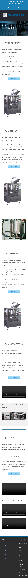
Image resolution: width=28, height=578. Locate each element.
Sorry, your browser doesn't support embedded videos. (14, 392)
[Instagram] (5, 554)
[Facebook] (5, 546)
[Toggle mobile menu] (25, 19)
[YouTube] (5, 558)
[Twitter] (5, 550)
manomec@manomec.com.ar (14, 3)
